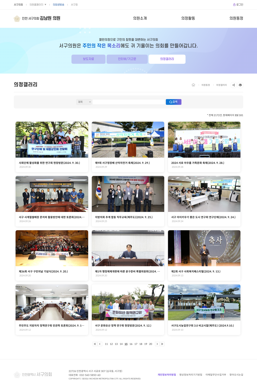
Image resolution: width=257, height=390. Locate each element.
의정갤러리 (167, 59)
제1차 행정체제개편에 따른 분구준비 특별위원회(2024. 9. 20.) (128, 271)
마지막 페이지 (162, 344)
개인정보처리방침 (167, 374)
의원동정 (236, 18)
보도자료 (88, 59)
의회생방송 (58, 4)
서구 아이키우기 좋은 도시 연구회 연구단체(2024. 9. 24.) (203, 217)
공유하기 (234, 85)
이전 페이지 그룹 (100, 344)
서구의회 (18, 4)
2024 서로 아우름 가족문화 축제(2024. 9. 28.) (197, 163)
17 (135, 344)
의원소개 (140, 18)
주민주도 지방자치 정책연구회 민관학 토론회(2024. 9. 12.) (52, 325)
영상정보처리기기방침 (190, 374)
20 (150, 344)
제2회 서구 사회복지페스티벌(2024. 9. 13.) (195, 271)
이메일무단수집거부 (216, 374)
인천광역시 (37, 374)
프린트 (240, 85)
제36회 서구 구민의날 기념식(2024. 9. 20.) (43, 271)
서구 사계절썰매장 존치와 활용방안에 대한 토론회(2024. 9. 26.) (52, 217)
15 (126, 344)
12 (111, 344)
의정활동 (188, 18)
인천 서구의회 (41, 18)
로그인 (239, 4)
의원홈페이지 (36, 4)
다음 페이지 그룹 (157, 344)
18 (140, 344)
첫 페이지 (95, 344)
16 (130, 344)
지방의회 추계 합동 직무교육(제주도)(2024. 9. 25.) (124, 217)
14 (121, 344)
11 (106, 344)
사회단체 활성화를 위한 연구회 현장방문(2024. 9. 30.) (49, 163)
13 (116, 344)
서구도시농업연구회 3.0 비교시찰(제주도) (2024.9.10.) (202, 325)
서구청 (74, 4)
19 (145, 344)
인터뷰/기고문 (127, 59)
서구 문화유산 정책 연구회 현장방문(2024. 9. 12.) (123, 325)
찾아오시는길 (236, 374)
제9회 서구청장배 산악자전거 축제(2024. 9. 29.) (122, 163)
